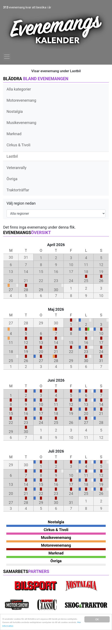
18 (11, 351)
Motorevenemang (21, 100)
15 (71, 342)
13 (41, 342)
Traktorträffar (18, 190)
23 (86, 351)
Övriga (12, 179)
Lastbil (12, 156)
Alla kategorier (19, 89)
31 (101, 360)
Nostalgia (15, 111)
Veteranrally (16, 167)
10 (101, 333)
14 (56, 342)
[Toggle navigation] (7, 56)
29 (41, 290)
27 (11, 290)
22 (71, 351)
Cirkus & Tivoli (18, 145)
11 (11, 342)
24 (101, 351)
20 (41, 351)
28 (26, 290)
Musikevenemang (21, 122)
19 (26, 351)
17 (101, 342)
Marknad (14, 134)
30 (56, 290)
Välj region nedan (21, 203)
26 (101, 280)
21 (56, 351)
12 (26, 342)
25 (11, 360)
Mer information (55, 625)
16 (86, 342)
